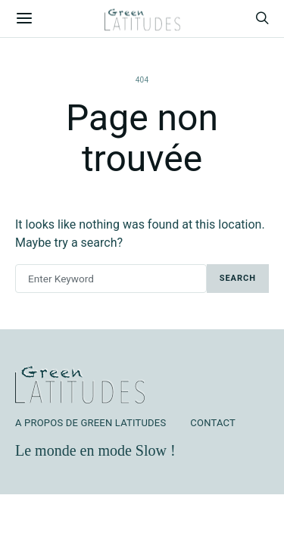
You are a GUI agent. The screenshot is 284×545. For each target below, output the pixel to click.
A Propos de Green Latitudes (90, 422)
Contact (213, 422)
